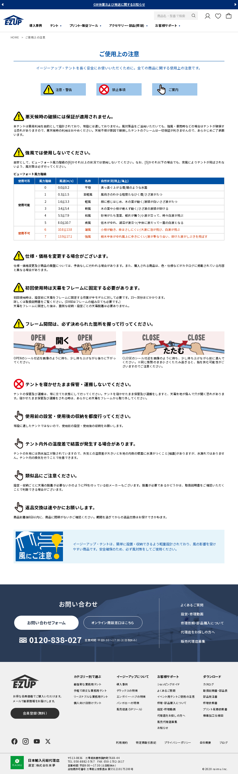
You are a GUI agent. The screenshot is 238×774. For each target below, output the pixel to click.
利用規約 (121, 743)
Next (235, 4)
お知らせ (162, 728)
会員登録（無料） (35, 713)
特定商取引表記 (146, 743)
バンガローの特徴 (128, 703)
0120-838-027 (55, 640)
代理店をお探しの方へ (198, 631)
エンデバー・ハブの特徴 (131, 697)
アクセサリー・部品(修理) (126, 25)
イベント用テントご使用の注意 (176, 697)
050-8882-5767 (84, 761)
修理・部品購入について (171, 703)
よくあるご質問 (192, 604)
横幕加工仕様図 (213, 716)
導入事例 (35, 25)
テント (54, 25)
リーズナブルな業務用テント (91, 697)
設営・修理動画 (192, 613)
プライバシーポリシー (177, 743)
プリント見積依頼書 (215, 709)
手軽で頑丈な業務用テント (90, 691)
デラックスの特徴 (127, 691)
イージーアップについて (133, 676)
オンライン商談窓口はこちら (112, 622)
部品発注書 (210, 697)
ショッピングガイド (168, 684)
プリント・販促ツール (83, 25)
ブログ (224, 743)
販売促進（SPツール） (129, 709)
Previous (3, 4)
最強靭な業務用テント (88, 684)
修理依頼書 (210, 703)
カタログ (208, 684)
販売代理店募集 (193, 641)
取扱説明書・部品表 (215, 691)
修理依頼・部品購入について (202, 622)
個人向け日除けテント (88, 703)
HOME (15, 37)
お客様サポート (166, 25)
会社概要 (205, 743)
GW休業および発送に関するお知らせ (119, 4)
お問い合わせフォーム (46, 623)
